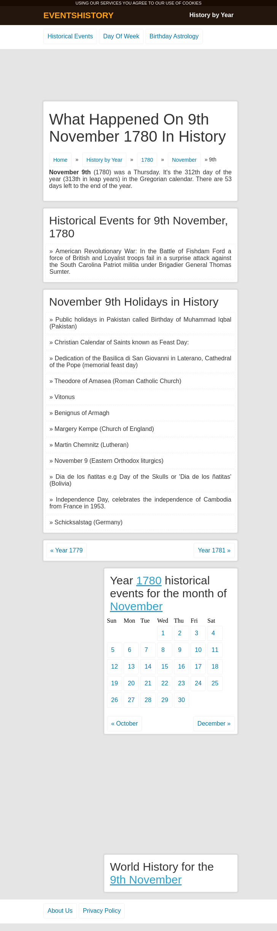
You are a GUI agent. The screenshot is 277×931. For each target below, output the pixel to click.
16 (181, 666)
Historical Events (70, 36)
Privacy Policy (102, 910)
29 (164, 700)
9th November (145, 879)
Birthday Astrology (174, 36)
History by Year (211, 15)
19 (114, 683)
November (184, 160)
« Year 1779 (66, 550)
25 (215, 683)
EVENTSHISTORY (78, 15)
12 (114, 666)
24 (198, 683)
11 (215, 650)
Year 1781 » (214, 550)
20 (131, 683)
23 (181, 683)
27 (131, 700)
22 (164, 683)
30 (181, 700)
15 (164, 666)
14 (148, 666)
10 (198, 650)
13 (131, 666)
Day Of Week (121, 36)
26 (114, 700)
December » (214, 723)
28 (148, 700)
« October (124, 723)
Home (60, 160)
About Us (60, 910)
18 (215, 666)
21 (148, 683)
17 (198, 666)
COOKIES (191, 3)
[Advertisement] (138, 76)
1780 (147, 160)
